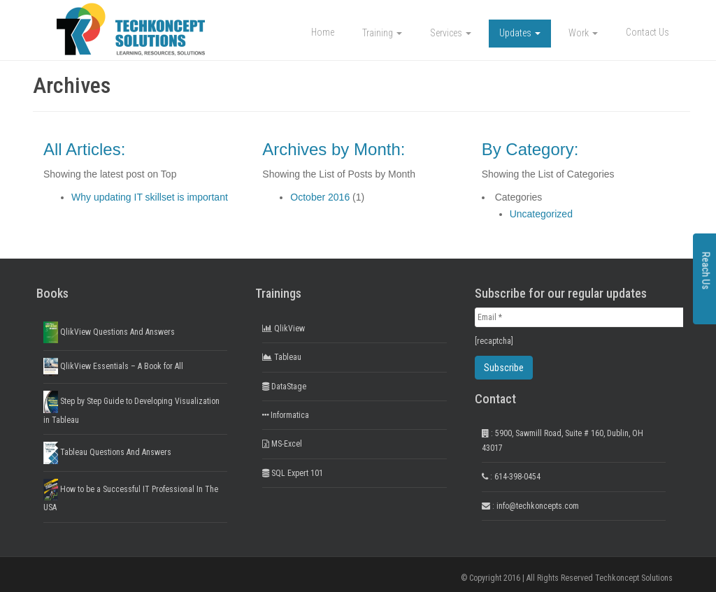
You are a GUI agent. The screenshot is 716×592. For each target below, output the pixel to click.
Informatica (285, 415)
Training (382, 32)
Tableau (281, 357)
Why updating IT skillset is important (149, 197)
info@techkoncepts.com (537, 506)
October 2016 (320, 197)
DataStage (284, 386)
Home (322, 32)
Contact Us (647, 32)
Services (450, 32)
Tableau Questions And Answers (107, 452)
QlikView (283, 328)
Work (583, 32)
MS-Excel (282, 444)
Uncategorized (541, 213)
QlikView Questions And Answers (109, 332)
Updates (519, 32)
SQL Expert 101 (292, 473)
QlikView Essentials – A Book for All (113, 366)
